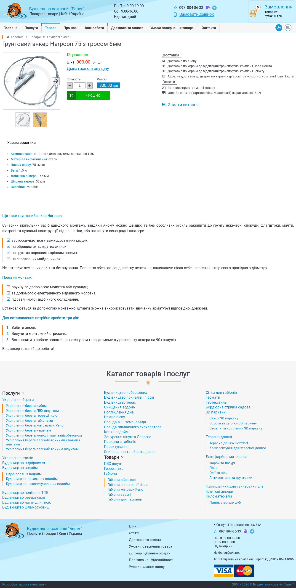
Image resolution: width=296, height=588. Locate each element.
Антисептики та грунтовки (230, 478)
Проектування (116, 447)
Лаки (213, 468)
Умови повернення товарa (172, 28)
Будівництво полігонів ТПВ (25, 492)
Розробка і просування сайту (24, 584)
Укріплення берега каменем (28, 430)
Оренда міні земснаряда (125, 422)
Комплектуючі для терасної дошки (237, 448)
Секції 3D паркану (223, 418)
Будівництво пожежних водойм (32, 479)
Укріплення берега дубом (26, 406)
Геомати (213, 397)
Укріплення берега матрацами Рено (35, 425)
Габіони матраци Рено (125, 489)
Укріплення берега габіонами (29, 420)
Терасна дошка (219, 437)
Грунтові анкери (59, 37)
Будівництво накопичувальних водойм (38, 484)
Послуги (31, 28)
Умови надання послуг (147, 567)
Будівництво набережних (125, 392)
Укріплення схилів (17, 458)
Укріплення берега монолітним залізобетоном (44, 435)
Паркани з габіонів (120, 442)
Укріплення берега (18, 399)
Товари (50, 28)
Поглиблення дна (119, 412)
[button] (55, 81)
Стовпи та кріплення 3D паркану (235, 428)
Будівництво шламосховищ (25, 507)
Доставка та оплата (127, 28)
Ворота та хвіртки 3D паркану (233, 423)
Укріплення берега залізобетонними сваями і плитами (43, 442)
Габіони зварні (119, 495)
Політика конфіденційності (151, 560)
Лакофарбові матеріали (226, 457)
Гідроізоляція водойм (24, 474)
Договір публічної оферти (150, 553)
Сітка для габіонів (221, 392)
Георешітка (113, 468)
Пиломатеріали (219, 496)
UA (279, 28)
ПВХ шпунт (113, 463)
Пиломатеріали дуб (225, 503)
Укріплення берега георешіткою (31, 415)
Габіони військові (122, 480)
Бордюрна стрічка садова (228, 407)
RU (288, 28)
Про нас (70, 28)
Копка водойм (116, 432)
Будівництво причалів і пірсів (129, 397)
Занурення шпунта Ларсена (127, 437)
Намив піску (114, 417)
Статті (134, 533)
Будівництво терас (120, 402)
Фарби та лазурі (222, 463)
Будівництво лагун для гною (26, 502)
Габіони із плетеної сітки (128, 485)
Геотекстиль (216, 402)
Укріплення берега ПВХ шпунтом (32, 411)
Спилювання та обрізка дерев (129, 452)
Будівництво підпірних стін (25, 463)
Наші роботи (94, 28)
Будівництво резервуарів (23, 497)
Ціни (132, 526)
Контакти (208, 28)
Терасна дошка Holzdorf (228, 443)
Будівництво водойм (20, 468)
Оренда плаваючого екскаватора (133, 427)
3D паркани (216, 412)
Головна (10, 28)
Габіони (110, 473)
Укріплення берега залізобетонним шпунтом (42, 449)
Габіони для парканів (125, 499)
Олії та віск (218, 473)
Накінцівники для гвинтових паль (235, 486)
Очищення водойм (120, 407)
